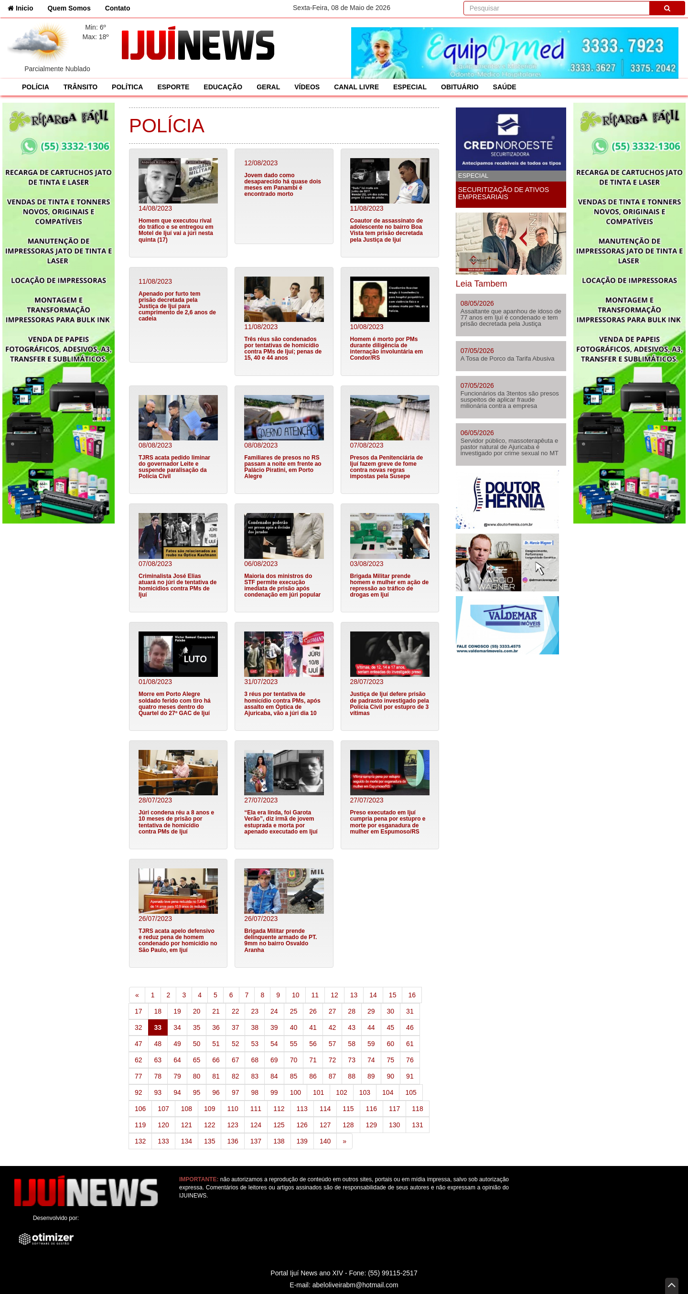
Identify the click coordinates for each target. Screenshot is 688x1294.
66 (216, 1060)
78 (158, 1076)
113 (302, 1108)
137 (255, 1141)
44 (371, 1027)
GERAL (268, 87)
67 (235, 1060)
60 (391, 1044)
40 (294, 1027)
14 (373, 995)
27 (332, 1011)
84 (274, 1076)
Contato (117, 8)
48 (158, 1044)
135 (209, 1141)
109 (209, 1108)
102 (341, 1092)
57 (332, 1044)
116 (371, 1108)
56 (313, 1044)
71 (313, 1060)
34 (177, 1027)
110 (232, 1108)
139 (302, 1141)
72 (332, 1060)
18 (158, 1011)
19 (177, 1011)
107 (163, 1108)
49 (177, 1044)
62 (138, 1060)
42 (332, 1027)
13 (354, 995)
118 (417, 1108)
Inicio (24, 7)
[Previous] (137, 995)
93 (158, 1092)
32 (138, 1027)
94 (177, 1092)
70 (294, 1060)
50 (197, 1044)
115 (348, 1108)
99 (274, 1092)
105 (410, 1092)
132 (140, 1141)
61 (410, 1044)
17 (138, 1011)
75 (391, 1060)
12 (334, 995)
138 (278, 1141)
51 (216, 1044)
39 (274, 1027)
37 (235, 1027)
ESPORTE (173, 87)
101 (318, 1092)
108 (186, 1108)
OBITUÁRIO (460, 87)
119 (140, 1125)
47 (138, 1044)
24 (274, 1011)
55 (294, 1044)
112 (278, 1108)
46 (410, 1027)
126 (302, 1125)
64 (177, 1060)
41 (313, 1027)
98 (254, 1092)
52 (235, 1044)
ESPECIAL (410, 87)
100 (295, 1092)
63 (158, 1060)
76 (410, 1060)
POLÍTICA (127, 87)
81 (216, 1076)
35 (197, 1027)
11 (315, 995)
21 (216, 1011)
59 (371, 1044)
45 (391, 1027)
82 (235, 1076)
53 (254, 1044)
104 (387, 1092)
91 (410, 1076)
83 (254, 1076)
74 (371, 1060)
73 (351, 1060)
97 (235, 1092)
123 (232, 1125)
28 (351, 1011)
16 (412, 995)
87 (332, 1076)
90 (391, 1076)
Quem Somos (68, 8)
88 (351, 1076)
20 (197, 1011)
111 (255, 1108)
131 (417, 1125)
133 (163, 1141)
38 (254, 1027)
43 (351, 1027)
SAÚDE (504, 87)
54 (274, 1044)
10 (296, 995)
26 (313, 1011)
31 (410, 1011)
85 (294, 1076)
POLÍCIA (35, 87)
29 (371, 1011)
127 (325, 1125)
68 (254, 1060)
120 (163, 1125)
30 (391, 1011)
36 (216, 1027)
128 (348, 1125)
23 (254, 1011)
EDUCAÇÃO (223, 87)
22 (235, 1011)
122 (209, 1125)
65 (197, 1060)
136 (232, 1141)
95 (197, 1092)
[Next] (344, 1141)
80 (197, 1076)
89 (371, 1076)
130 (394, 1125)
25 (294, 1011)
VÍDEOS (307, 87)
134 (186, 1141)
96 (216, 1092)
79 (177, 1076)
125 (278, 1125)
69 (274, 1060)
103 (364, 1092)
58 (351, 1044)
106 (140, 1108)
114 (325, 1108)
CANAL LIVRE (356, 87)
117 (394, 1108)
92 (138, 1092)
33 (161, 1026)
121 (186, 1125)
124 (255, 1125)
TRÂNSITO (80, 87)
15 (393, 995)
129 (371, 1125)
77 (138, 1076)
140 (325, 1141)
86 (313, 1076)
